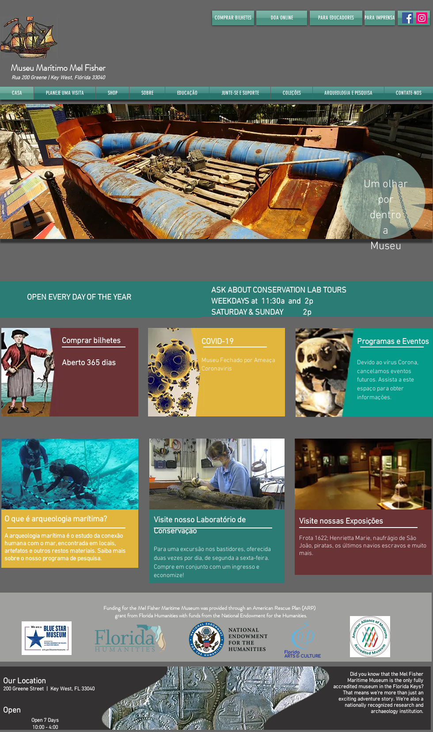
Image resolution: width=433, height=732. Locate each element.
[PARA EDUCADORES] (336, 18)
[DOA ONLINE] (281, 18)
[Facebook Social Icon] (407, 17)
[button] (216, 171)
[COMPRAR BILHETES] (233, 18)
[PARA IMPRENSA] (380, 18)
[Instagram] (421, 17)
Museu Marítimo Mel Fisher (58, 68)
